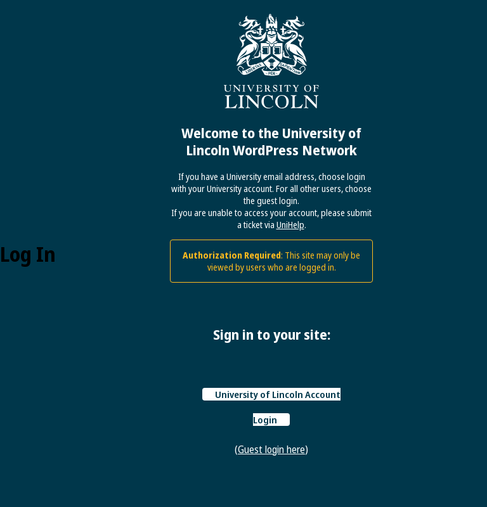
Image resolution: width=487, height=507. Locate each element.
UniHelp (290, 225)
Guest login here (271, 449)
